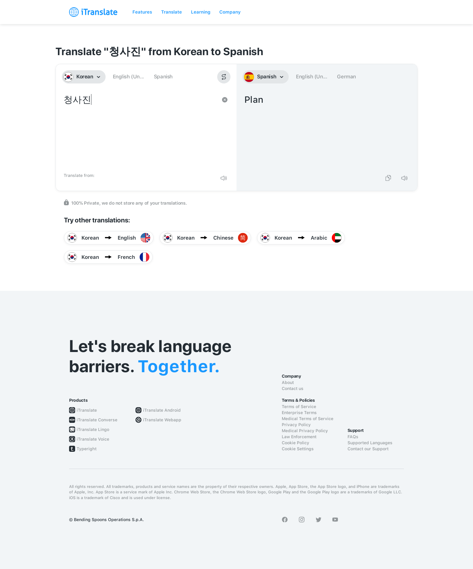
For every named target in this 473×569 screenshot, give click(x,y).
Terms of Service (299, 406)
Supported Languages (370, 442)
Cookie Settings (298, 448)
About (288, 382)
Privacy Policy (296, 424)
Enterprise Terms (299, 412)
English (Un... (128, 77)
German (346, 77)
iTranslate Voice (93, 439)
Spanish (163, 77)
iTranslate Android (162, 410)
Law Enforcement (299, 436)
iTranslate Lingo (93, 429)
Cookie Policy (295, 442)
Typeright (87, 448)
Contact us (292, 388)
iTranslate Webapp (162, 419)
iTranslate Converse (97, 419)
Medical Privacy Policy (305, 430)
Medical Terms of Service (307, 418)
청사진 (140, 131)
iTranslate (87, 410)
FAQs (353, 436)
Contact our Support (368, 448)
